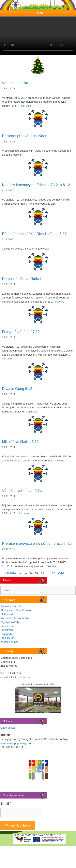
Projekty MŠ (7, 637)
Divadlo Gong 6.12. (17, 389)
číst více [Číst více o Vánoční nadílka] (26, 105)
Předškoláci (7, 629)
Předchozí (9, 572)
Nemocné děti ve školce (21, 279)
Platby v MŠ (7, 614)
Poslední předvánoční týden (24, 136)
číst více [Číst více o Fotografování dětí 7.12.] (7, 358)
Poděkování (7, 626)
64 (43, 572)
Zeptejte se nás (9, 641)
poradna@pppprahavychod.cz (18, 743)
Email (5, 803)
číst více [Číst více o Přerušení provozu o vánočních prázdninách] (52, 566)
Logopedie (6, 634)
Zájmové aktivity (9, 622)
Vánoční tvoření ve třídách (23, 491)
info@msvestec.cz (20, 677)
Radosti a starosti (10, 606)
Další (62, 572)
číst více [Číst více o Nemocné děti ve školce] (59, 301)
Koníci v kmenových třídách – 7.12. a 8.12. (36, 185)
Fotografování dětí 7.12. (21, 332)
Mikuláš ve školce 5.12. (21, 442)
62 (31, 572)
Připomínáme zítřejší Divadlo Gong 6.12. (35, 234)
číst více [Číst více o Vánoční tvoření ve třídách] (24, 513)
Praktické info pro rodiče (14, 618)
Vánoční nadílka (15, 83)
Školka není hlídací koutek (15, 610)
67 (54, 572)
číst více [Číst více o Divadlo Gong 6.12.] (32, 411)
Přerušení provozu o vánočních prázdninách (37, 543)
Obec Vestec (7, 727)
